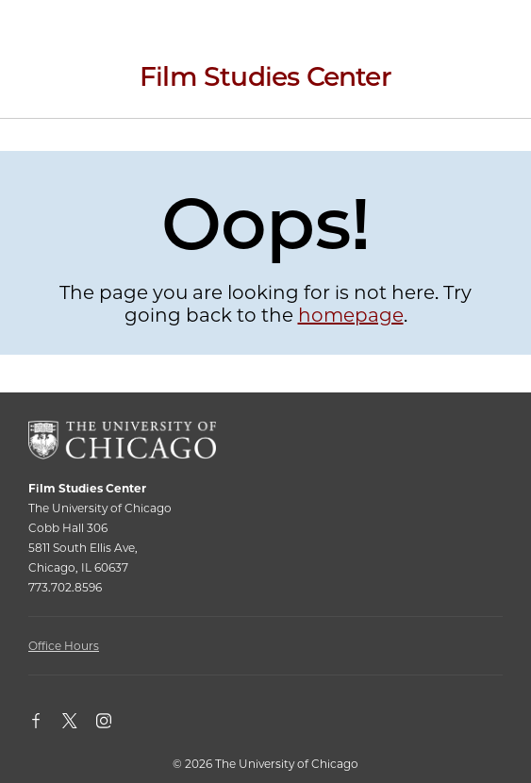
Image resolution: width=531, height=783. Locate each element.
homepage (351, 315)
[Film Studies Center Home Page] (265, 83)
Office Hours (63, 646)
